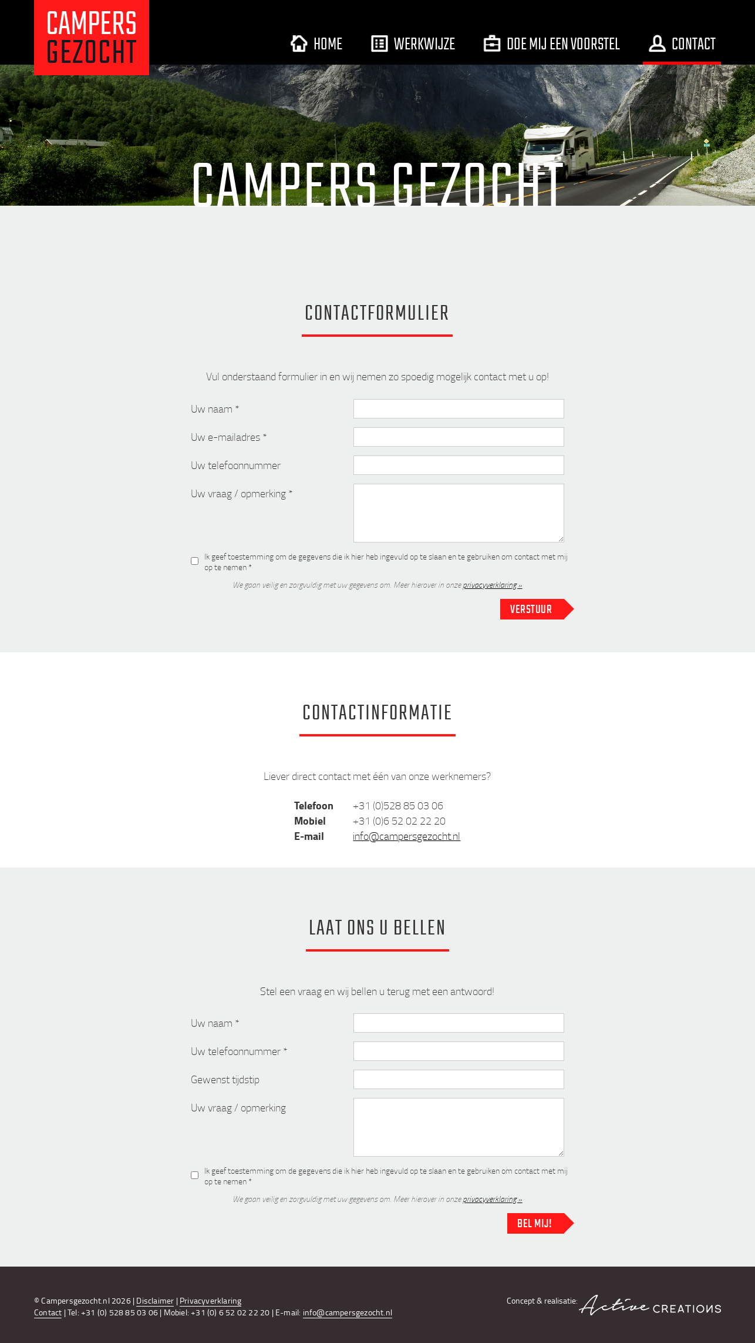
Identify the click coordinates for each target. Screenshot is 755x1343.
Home (316, 43)
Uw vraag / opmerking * (242, 493)
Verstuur (531, 608)
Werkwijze (412, 43)
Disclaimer (155, 1300)
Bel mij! (534, 1223)
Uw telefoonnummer (236, 465)
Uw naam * (215, 408)
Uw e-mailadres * (229, 437)
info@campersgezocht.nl (406, 836)
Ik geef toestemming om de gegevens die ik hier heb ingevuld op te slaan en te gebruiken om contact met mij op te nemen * (386, 561)
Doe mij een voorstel (551, 43)
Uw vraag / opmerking (238, 1107)
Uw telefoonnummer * (239, 1051)
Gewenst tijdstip (225, 1079)
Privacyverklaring (210, 1300)
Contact (682, 43)
